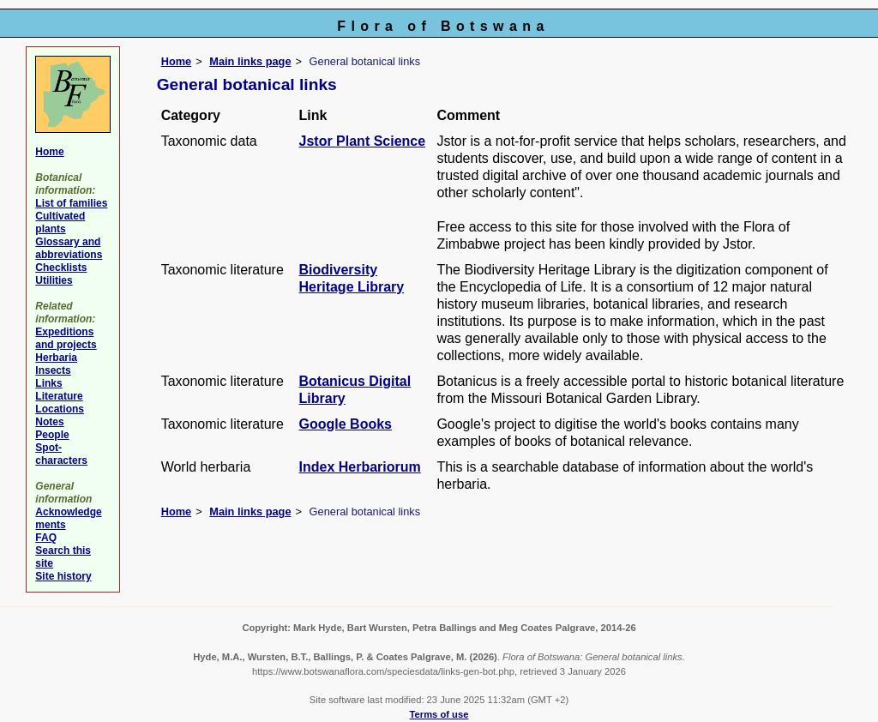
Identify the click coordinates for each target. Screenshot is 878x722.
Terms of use (439, 714)
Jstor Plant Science (362, 141)
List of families (71, 203)
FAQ (46, 538)
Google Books (345, 424)
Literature (58, 396)
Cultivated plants (60, 222)
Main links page (250, 61)
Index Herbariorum (360, 467)
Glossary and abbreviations (68, 248)
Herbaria (56, 358)
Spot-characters (61, 454)
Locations (59, 409)
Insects (52, 370)
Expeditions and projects (65, 338)
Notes (49, 422)
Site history (63, 576)
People (52, 435)
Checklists (61, 268)
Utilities (53, 280)
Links (48, 383)
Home (176, 61)
